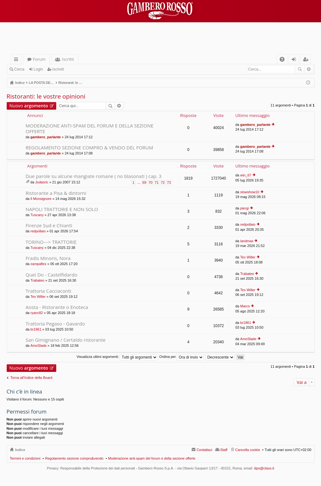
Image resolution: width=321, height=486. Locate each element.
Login (38, 69)
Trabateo (37, 280)
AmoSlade (39, 345)
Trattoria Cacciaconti (48, 291)
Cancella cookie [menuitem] (247, 450)
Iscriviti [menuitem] (306, 60)
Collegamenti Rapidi (17, 60)
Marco (245, 306)
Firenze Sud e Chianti (49, 225)
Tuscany (37, 215)
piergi (244, 208)
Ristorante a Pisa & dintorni (56, 193)
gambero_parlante (46, 137)
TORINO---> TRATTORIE (51, 242)
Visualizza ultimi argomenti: (117, 357)
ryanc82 (37, 313)
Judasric (41, 182)
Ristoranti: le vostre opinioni (46, 96)
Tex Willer (248, 257)
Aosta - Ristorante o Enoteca (57, 307)
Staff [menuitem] (223, 450)
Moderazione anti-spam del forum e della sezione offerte (151, 458)
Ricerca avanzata (308, 69)
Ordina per (181, 357)
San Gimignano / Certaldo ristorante (66, 340)
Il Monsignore (41, 199)
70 (150, 182)
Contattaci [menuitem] (204, 450)
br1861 (36, 329)
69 (144, 182)
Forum (39, 59)
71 (157, 182)
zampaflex (38, 264)
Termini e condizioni (25, 458)
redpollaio (38, 231)
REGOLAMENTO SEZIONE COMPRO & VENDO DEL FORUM (89, 148)
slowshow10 (249, 192)
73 (169, 182)
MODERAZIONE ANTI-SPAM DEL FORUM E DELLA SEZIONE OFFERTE (90, 128)
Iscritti (68, 59)
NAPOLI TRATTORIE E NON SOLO (62, 209)
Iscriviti (58, 69)
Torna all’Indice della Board (31, 378)
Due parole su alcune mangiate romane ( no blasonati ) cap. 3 (94, 176)
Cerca (19, 69)
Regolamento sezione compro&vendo (74, 458)
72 (163, 182)
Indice (20, 450)
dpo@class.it (264, 468)
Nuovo (29, 106)
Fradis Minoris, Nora (48, 258)
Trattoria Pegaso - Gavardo (55, 324)
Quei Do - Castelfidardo (52, 275)
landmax (247, 241)
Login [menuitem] (295, 60)
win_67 (245, 175)
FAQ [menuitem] (284, 60)
